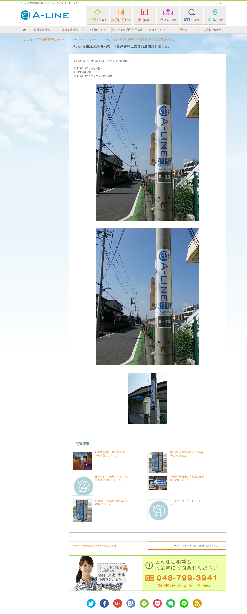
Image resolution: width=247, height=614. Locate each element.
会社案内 (184, 29)
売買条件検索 (42, 29)
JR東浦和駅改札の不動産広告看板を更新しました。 (199, 545)
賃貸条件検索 (70, 29)
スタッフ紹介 (157, 29)
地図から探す (98, 29)
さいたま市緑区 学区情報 (127, 29)
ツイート (221, 3)
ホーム (24, 30)
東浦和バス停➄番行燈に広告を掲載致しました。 (94, 545)
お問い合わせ (212, 29)
